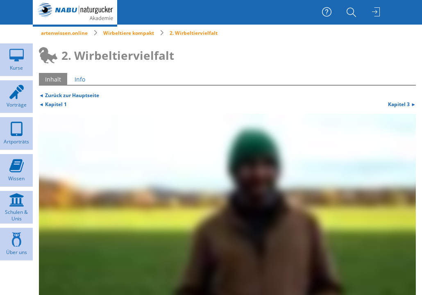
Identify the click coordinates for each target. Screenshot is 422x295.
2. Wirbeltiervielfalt (194, 33)
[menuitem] (352, 12)
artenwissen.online (64, 33)
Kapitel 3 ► (402, 104)
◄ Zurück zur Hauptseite (69, 95)
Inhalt (53, 79)
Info (80, 79)
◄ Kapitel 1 (53, 104)
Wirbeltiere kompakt (128, 33)
